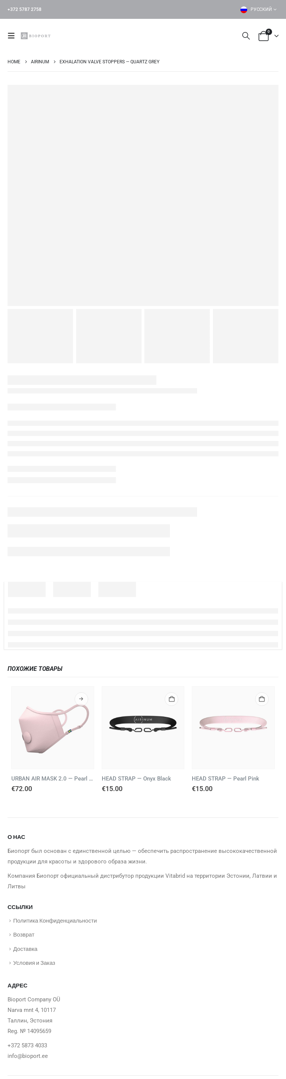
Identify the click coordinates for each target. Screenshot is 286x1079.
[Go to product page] (53, 728)
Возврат (23, 935)
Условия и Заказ (34, 965)
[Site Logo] (37, 35)
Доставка (25, 950)
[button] (14, 35)
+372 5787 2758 (24, 9)
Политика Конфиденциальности (55, 920)
